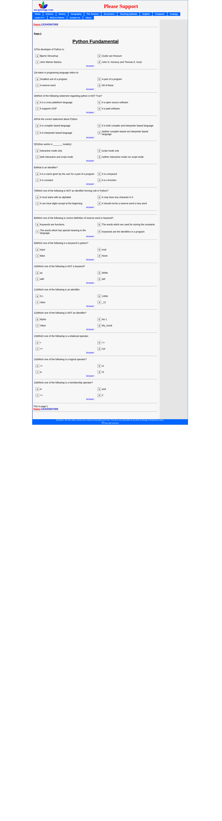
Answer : (90, 66)
